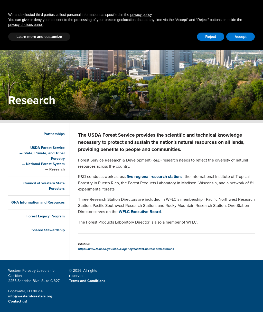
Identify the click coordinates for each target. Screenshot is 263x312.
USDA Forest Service (44, 147)
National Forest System (42, 163)
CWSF (234, 6)
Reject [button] (210, 299)
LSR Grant (140, 25)
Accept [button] (240, 299)
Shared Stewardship (44, 235)
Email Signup (212, 6)
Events (222, 25)
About (199, 25)
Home (39, 25)
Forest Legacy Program (42, 221)
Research (53, 169)
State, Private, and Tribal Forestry (40, 155)
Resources (172, 25)
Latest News (107, 25)
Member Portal (181, 6)
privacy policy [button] (141, 277)
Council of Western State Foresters (40, 185)
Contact (153, 6)
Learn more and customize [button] (39, 299)
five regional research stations (155, 176)
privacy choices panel (25, 287)
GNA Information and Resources (43, 205)
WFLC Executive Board (140, 212)
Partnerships (69, 25)
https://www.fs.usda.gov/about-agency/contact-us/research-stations (126, 249)
